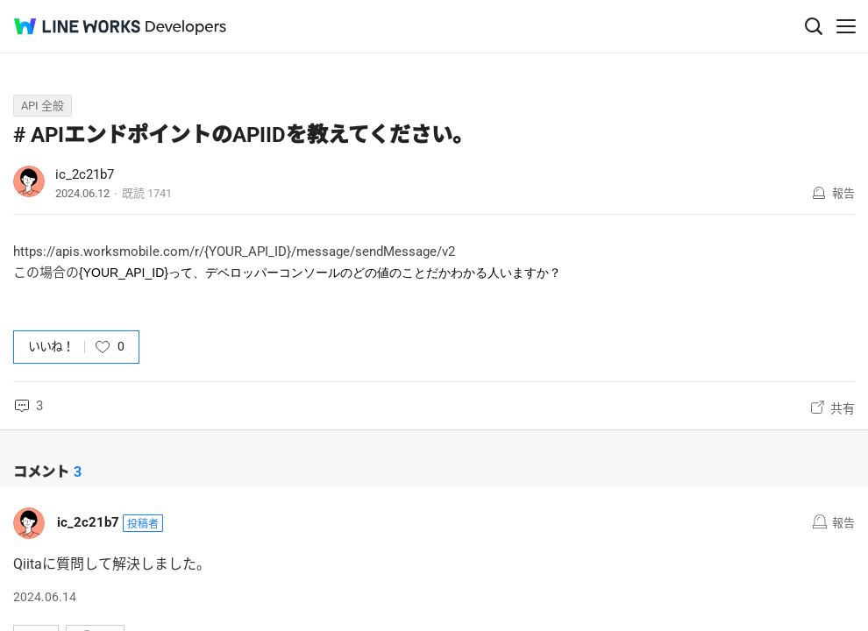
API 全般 (42, 105)
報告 (843, 193)
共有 (842, 408)
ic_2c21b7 (84, 174)
